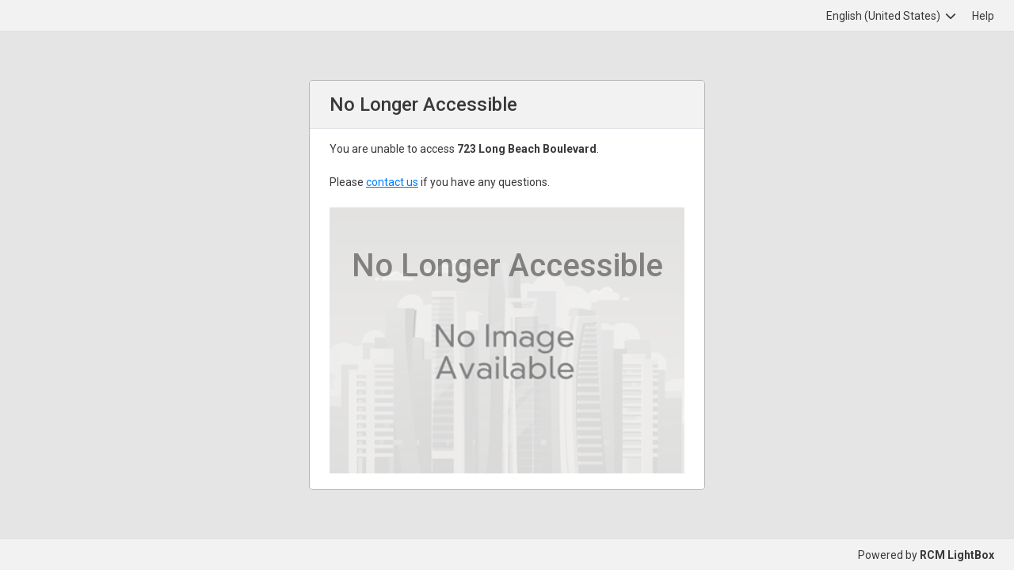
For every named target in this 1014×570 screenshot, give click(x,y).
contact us (392, 182)
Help (983, 16)
